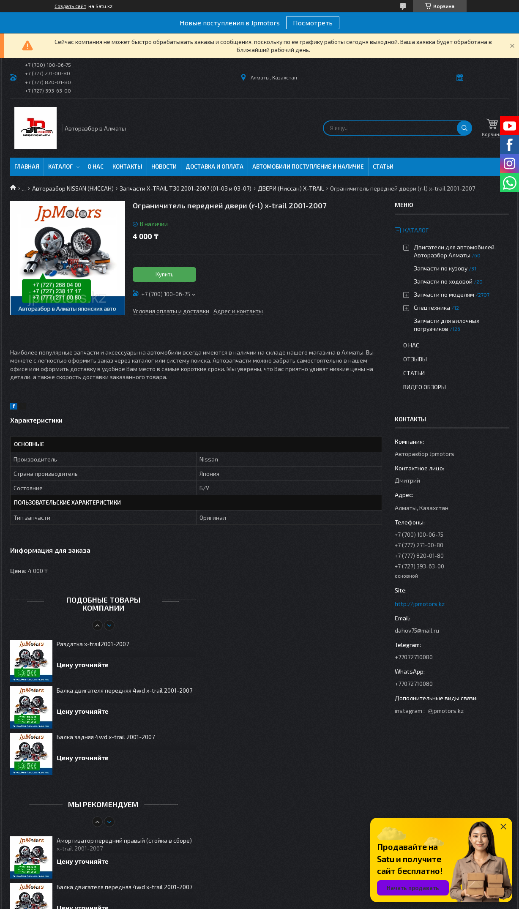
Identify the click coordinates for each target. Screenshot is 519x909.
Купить (165, 274)
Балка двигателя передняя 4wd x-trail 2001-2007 (124, 690)
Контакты (127, 166)
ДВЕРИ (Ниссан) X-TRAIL (291, 188)
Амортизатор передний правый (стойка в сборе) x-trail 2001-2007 (124, 844)
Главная (26, 166)
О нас (95, 166)
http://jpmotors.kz (420, 603)
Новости (164, 166)
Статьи (383, 166)
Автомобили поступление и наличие (308, 166)
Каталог (60, 166)
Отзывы (415, 359)
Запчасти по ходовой (443, 281)
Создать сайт (70, 6)
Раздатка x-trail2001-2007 (93, 643)
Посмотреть (313, 23)
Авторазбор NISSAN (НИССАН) (73, 188)
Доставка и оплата (214, 166)
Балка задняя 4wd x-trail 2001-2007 (106, 736)
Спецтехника (432, 307)
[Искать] (464, 128)
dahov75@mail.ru (417, 630)
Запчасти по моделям (444, 294)
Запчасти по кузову (440, 268)
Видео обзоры (424, 386)
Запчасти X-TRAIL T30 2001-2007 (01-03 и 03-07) (185, 188)
